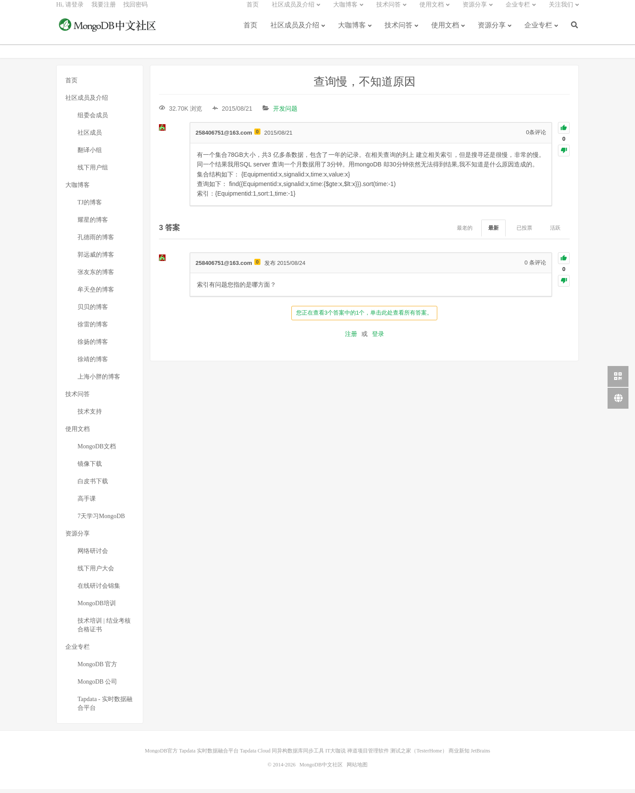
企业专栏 (538, 31)
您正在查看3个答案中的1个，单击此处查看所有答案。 (364, 316)
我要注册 (103, 11)
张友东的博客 (96, 276)
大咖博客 (352, 31)
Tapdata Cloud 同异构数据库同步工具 (282, 755)
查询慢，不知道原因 (364, 85)
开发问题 (285, 112)
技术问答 (398, 31)
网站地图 (357, 769)
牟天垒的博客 (96, 293)
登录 (378, 337)
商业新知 (459, 755)
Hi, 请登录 (70, 11)
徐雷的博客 (93, 328)
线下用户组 (93, 171)
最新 (493, 232)
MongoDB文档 (97, 450)
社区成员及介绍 (294, 31)
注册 (351, 337)
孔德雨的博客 (96, 241)
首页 (250, 31)
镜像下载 (90, 467)
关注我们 (561, 11)
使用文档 (445, 31)
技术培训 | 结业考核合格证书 (104, 629)
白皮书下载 (93, 485)
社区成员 (90, 136)
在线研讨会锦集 (99, 589)
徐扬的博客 (93, 345)
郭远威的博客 (96, 258)
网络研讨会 (93, 555)
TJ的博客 (90, 206)
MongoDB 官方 (97, 668)
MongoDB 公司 (97, 685)
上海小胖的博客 (99, 380)
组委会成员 (93, 119)
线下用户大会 (96, 572)
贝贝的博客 (93, 311)
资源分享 (492, 31)
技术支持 (90, 415)
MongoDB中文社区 (108, 32)
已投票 (524, 232)
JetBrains (480, 755)
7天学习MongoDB (101, 520)
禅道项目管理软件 (368, 755)
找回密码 (135, 11)
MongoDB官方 (161, 755)
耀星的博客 (93, 223)
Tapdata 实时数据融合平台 (209, 755)
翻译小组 (90, 154)
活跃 (555, 232)
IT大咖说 (335, 755)
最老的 (465, 232)
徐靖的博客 (93, 363)
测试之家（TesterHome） (418, 755)
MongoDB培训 (97, 607)
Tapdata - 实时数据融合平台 (105, 707)
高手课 (87, 502)
